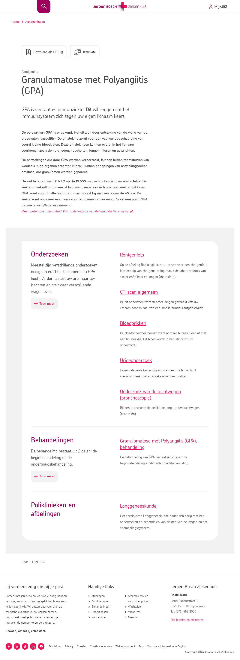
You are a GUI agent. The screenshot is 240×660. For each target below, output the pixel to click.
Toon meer (46, 306)
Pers (141, 646)
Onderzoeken (100, 612)
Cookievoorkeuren (101, 646)
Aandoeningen (101, 601)
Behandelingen (101, 606)
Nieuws (132, 617)
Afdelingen (98, 596)
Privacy (69, 646)
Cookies (81, 646)
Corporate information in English (166, 646)
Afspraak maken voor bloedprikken (139, 599)
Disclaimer (55, 646)
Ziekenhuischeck (125, 646)
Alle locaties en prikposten (187, 619)
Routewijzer (99, 617)
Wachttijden (135, 606)
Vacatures (134, 612)
